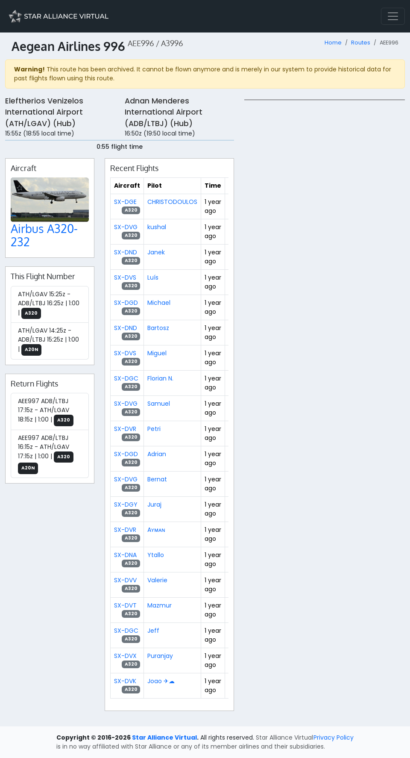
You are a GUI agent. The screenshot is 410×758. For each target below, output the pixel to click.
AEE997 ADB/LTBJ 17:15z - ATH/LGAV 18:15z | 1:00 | (45, 411)
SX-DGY (126, 504)
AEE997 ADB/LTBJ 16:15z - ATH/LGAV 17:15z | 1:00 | (45, 454)
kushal (156, 227)
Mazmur (159, 605)
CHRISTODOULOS (172, 202)
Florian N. (160, 378)
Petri (154, 429)
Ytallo (155, 555)
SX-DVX (125, 656)
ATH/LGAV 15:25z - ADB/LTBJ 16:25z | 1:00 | (48, 304)
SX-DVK (125, 681)
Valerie (157, 580)
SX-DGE (125, 202)
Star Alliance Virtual (164, 737)
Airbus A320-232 (44, 235)
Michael (158, 302)
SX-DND (125, 252)
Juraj (154, 504)
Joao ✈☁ (161, 681)
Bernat (157, 479)
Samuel (158, 403)
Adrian (156, 454)
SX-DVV (125, 580)
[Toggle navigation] (393, 16)
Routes (360, 42)
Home (333, 42)
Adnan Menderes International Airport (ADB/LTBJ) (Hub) (163, 112)
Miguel (157, 353)
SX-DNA (125, 555)
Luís (152, 277)
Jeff (153, 630)
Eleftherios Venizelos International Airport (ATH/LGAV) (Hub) (44, 112)
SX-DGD (126, 302)
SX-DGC (126, 378)
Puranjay (160, 656)
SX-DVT (125, 605)
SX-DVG (126, 227)
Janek (156, 252)
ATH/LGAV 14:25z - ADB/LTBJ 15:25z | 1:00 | (48, 341)
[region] (324, 228)
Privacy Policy (333, 737)
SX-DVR (125, 429)
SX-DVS (125, 277)
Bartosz (158, 328)
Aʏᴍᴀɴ (156, 529)
